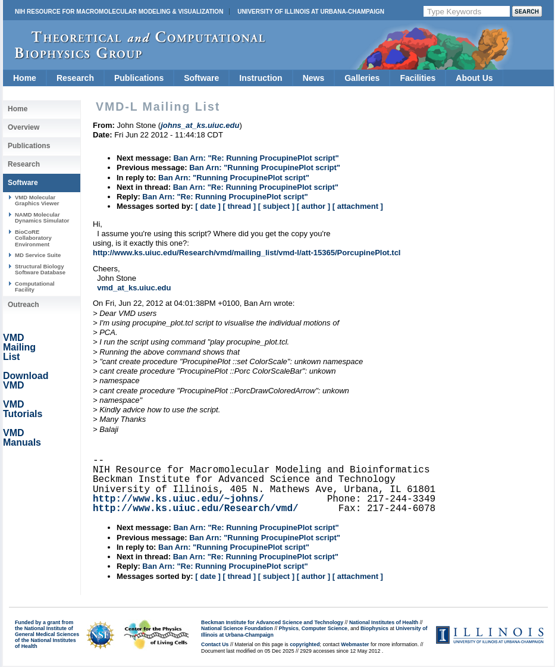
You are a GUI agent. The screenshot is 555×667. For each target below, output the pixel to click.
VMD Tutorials (22, 409)
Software (201, 78)
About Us (474, 78)
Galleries (362, 78)
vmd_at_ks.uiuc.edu (134, 287)
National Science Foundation (237, 628)
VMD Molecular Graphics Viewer (37, 200)
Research (75, 78)
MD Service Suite (38, 255)
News (314, 78)
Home (24, 78)
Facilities (417, 78)
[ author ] (313, 206)
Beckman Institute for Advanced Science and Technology (272, 622)
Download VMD (25, 380)
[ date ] (208, 206)
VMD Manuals (22, 437)
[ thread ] (239, 206)
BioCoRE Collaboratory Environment (33, 238)
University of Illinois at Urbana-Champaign (310, 11)
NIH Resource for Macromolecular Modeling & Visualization (119, 11)
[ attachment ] (358, 206)
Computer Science (324, 628)
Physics (289, 628)
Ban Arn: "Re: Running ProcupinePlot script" (255, 158)
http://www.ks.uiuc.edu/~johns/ (178, 499)
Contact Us (214, 644)
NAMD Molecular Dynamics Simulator (42, 217)
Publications (139, 78)
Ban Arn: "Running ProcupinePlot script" (264, 167)
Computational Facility (35, 286)
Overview (23, 127)
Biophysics (374, 628)
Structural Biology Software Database (40, 269)
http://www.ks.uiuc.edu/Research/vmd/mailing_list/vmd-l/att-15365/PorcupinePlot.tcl (246, 252)
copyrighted (304, 644)
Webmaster (355, 644)
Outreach (23, 304)
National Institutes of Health (383, 622)
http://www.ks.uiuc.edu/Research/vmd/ (196, 508)
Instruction (260, 78)
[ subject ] (276, 206)
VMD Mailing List (19, 347)
